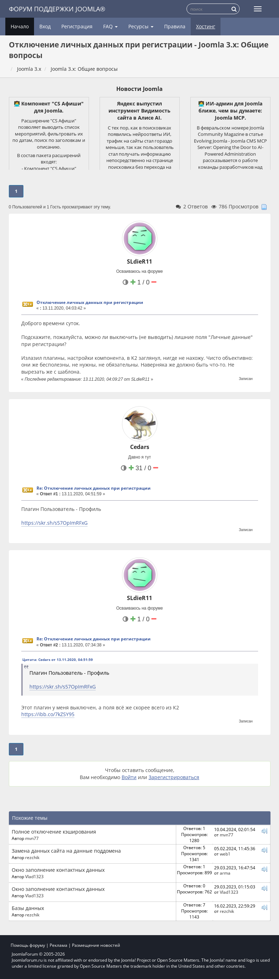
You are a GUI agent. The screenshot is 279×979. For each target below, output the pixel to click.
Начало (20, 26)
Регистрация (77, 26)
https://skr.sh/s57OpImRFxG (54, 522)
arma (225, 873)
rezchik (32, 857)
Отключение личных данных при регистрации (90, 302)
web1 (225, 854)
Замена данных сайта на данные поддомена (66, 850)
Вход (45, 26)
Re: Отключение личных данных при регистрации (94, 488)
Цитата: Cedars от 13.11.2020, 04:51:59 (57, 659)
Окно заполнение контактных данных (58, 869)
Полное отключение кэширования (54, 831)
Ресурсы (141, 26)
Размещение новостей (96, 945)
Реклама (58, 945)
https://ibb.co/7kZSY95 (47, 714)
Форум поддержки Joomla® (57, 9)
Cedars (139, 447)
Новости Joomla (139, 89)
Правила (174, 26)
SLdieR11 (139, 261)
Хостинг (205, 26)
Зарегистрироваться (174, 777)
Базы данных (28, 908)
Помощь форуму (28, 945)
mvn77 (32, 838)
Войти (129, 777)
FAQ (110, 26)
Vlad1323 (34, 876)
